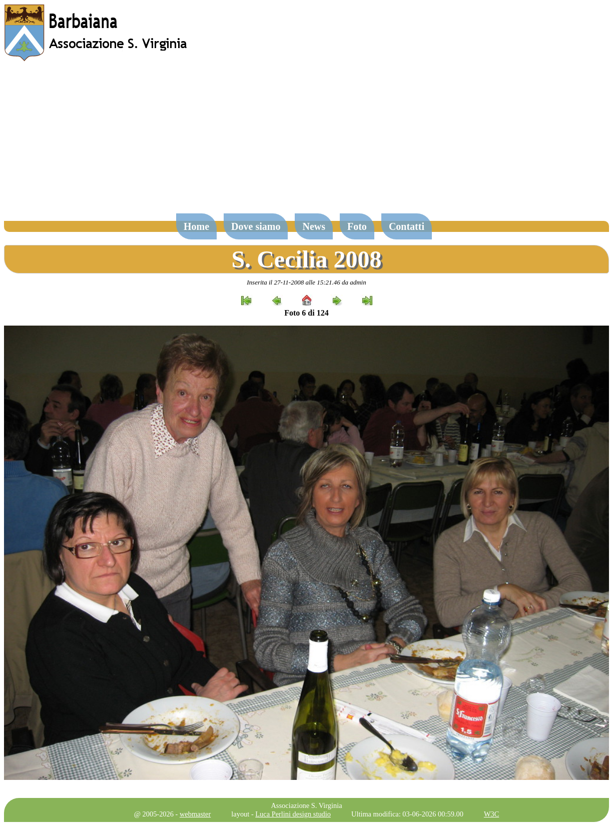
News (313, 226)
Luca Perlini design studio (293, 814)
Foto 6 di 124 (306, 313)
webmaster (195, 814)
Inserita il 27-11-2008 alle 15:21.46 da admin (306, 282)
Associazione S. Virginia (306, 805)
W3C (491, 814)
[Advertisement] (307, 142)
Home (196, 226)
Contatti (406, 226)
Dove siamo (255, 226)
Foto (357, 226)
